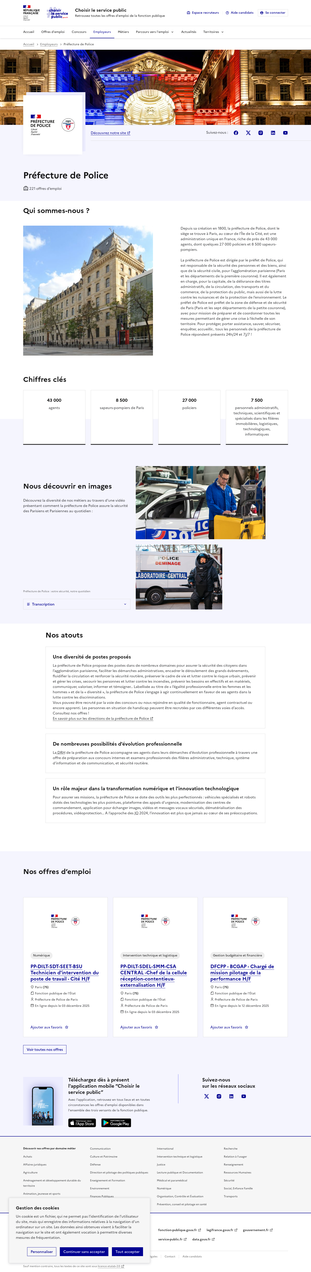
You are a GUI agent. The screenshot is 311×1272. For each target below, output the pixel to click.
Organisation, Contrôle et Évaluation (180, 1196)
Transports (230, 1196)
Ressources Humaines (237, 1173)
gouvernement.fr (256, 1230)
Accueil (28, 32)
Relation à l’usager (235, 1157)
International (165, 1149)
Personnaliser (42, 1251)
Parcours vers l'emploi (152, 32)
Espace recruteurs (205, 12)
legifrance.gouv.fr (220, 1230)
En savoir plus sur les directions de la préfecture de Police (101, 718)
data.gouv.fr (201, 1239)
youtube (243, 1096)
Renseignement (233, 1165)
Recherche (230, 1149)
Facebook (236, 132)
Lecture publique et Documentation (180, 1173)
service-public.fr (170, 1239)
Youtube (285, 132)
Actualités (188, 32)
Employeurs (102, 32)
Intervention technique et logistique (179, 1157)
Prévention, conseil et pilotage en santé (182, 1204)
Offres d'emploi (53, 32)
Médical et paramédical (172, 1181)
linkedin (231, 1096)
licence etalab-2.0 (109, 1266)
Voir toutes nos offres (45, 1049)
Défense (95, 1165)
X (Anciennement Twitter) (248, 132)
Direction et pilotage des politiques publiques (119, 1173)
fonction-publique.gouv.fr (177, 1230)
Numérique (164, 1188)
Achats (27, 1157)
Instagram (260, 132)
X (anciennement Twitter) (206, 1096)
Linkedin (273, 132)
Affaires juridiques (34, 1165)
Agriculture (30, 1173)
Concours (79, 32)
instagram (219, 1096)
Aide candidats (242, 12)
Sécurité (229, 1181)
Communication (100, 1149)
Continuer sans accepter (84, 1251)
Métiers (123, 32)
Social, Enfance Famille (238, 1188)
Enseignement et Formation (107, 1181)
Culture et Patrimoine (103, 1157)
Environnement (99, 1188)
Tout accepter (127, 1251)
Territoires (211, 32)
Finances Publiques (102, 1196)
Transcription (43, 604)
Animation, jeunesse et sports (41, 1194)
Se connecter (275, 12)
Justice (161, 1165)
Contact (170, 1257)
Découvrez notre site (108, 132)
